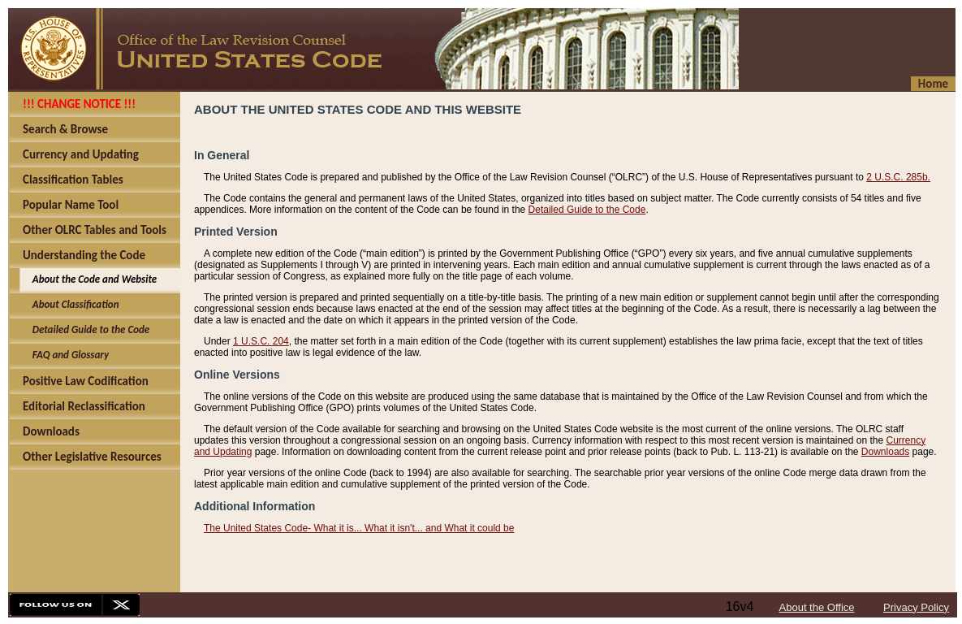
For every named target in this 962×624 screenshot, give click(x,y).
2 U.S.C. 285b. (898, 177)
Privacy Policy (916, 607)
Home (933, 83)
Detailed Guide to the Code (587, 209)
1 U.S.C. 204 (261, 341)
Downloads (885, 451)
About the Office (817, 607)
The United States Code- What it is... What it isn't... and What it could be (359, 528)
